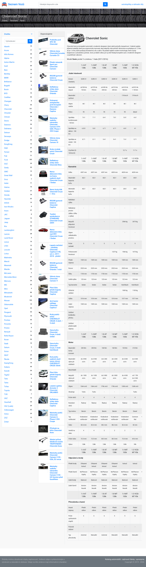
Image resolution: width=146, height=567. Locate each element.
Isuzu (6, 211)
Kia (5, 226)
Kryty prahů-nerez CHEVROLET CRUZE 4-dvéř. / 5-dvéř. (56, 318)
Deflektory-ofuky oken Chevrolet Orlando (54, 90)
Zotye (6, 422)
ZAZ (6, 418)
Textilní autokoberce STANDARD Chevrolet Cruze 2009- (56, 218)
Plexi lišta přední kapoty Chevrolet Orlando (55, 375)
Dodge (6, 140)
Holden (7, 191)
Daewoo (7, 125)
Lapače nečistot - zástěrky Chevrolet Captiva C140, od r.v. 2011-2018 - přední (56, 250)
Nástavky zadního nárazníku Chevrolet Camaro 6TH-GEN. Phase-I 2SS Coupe (55, 124)
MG (5, 285)
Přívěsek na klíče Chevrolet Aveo (56, 430)
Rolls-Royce (8, 336)
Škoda (6, 359)
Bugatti (7, 86)
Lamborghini (9, 230)
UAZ (6, 398)
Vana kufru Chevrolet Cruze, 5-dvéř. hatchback (55, 346)
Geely (6, 168)
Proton (7, 328)
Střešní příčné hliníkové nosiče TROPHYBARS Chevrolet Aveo (56, 442)
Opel (6, 308)
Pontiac (7, 320)
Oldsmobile (8, 304)
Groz (6, 179)
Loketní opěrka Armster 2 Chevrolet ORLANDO (56, 389)
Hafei (6, 183)
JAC (6, 214)
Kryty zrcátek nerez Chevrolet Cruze (56, 151)
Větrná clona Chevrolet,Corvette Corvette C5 (57, 53)
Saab (6, 343)
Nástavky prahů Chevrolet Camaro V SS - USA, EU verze (56, 456)
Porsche (7, 324)
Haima (6, 187)
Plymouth (8, 316)
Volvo (6, 414)
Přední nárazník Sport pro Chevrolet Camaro (56, 65)
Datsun (7, 132)
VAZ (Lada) (8, 406)
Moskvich (8, 297)
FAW (6, 148)
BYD (6, 93)
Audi (6, 66)
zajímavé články (128, 559)
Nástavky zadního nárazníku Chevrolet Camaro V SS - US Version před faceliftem (56, 472)
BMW (6, 78)
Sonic (22, 21)
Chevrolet (14, 21)
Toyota (7, 390)
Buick (6, 89)
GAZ (6, 164)
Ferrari (6, 152)
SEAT (6, 355)
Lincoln (7, 250)
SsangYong (8, 363)
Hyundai (7, 199)
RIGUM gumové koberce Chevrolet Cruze (56, 78)
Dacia (6, 121)
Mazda (7, 269)
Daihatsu (7, 128)
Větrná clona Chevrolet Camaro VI (55, 140)
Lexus (6, 242)
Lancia (6, 234)
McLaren (7, 273)
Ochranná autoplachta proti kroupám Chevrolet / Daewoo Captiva (55, 105)
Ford (6, 160)
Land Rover (8, 238)
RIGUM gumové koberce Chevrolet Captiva (56, 204)
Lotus (6, 254)
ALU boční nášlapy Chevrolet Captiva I (54, 304)
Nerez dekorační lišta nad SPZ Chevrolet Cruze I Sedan (56, 234)
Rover (6, 340)
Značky (5, 21)
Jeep (6, 222)
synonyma (140, 559)
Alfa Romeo (9, 54)
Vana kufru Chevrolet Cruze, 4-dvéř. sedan (55, 333)
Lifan (6, 246)
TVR (6, 394)
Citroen (7, 117)
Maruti (6, 261)
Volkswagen (9, 410)
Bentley (7, 74)
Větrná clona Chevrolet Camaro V (55, 278)
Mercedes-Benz (10, 277)
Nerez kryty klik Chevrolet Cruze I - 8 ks (56, 191)
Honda (6, 195)
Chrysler (7, 113)
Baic (6, 70)
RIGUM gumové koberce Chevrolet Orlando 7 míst (56, 266)
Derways (7, 136)
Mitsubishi (8, 293)
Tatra (6, 383)
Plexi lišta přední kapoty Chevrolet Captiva (55, 291)
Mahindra (8, 258)
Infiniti (6, 203)
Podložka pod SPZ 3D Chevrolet (55, 42)
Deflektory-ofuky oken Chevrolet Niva (56, 162)
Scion (6, 351)
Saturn (6, 347)
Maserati (7, 265)
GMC (6, 172)
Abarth (7, 46)
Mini (6, 289)
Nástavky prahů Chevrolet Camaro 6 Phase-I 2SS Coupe (56, 417)
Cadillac (7, 97)
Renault (7, 332)
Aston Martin (9, 62)
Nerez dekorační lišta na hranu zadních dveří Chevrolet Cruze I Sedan (56, 177)
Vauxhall (7, 402)
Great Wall (8, 175)
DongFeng (8, 144)
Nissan (7, 300)
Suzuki (6, 371)
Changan (7, 101)
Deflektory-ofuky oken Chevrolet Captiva (54, 402)
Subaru (7, 367)
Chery (6, 105)
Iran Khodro (8, 207)
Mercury (7, 281)
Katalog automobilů (113, 559)
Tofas (6, 386)
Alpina (6, 58)
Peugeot (7, 312)
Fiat (5, 156)
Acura (6, 50)
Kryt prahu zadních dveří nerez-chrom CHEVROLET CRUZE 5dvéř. (55, 361)
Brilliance (7, 82)
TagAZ (6, 375)
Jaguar (7, 218)
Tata (6, 379)
